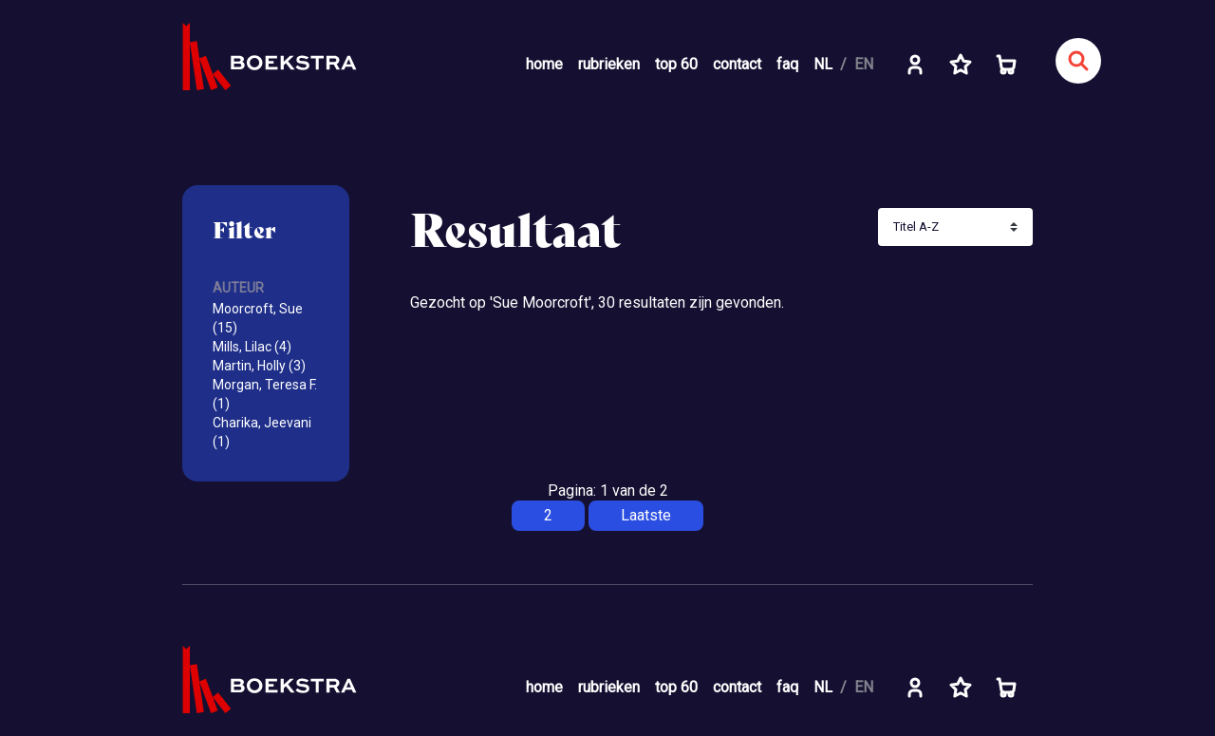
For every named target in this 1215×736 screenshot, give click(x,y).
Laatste (646, 515)
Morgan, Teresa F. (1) (265, 394)
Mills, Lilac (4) (252, 346)
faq (787, 64)
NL (822, 64)
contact (737, 64)
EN (863, 64)
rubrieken (609, 64)
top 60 (676, 64)
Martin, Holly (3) (259, 365)
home (544, 64)
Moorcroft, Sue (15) (258, 318)
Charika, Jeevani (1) (262, 432)
